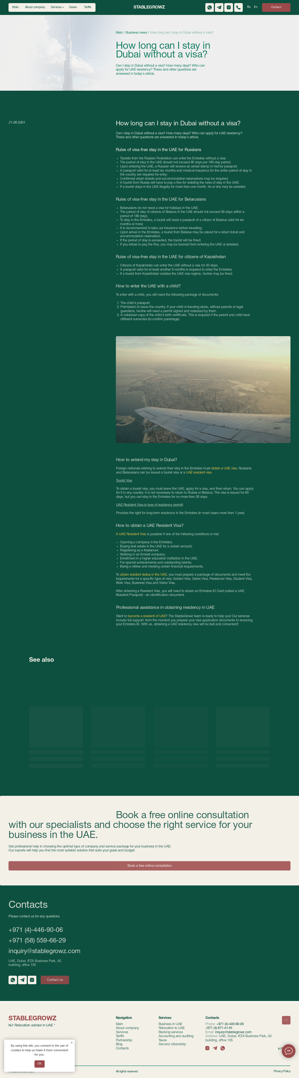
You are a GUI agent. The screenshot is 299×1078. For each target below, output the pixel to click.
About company (127, 1028)
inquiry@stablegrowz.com (44, 951)
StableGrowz (149, 7)
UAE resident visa (198, 472)
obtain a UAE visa (223, 468)
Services (122, 1032)
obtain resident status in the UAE (143, 574)
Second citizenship (172, 1044)
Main (119, 1024)
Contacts (122, 1048)
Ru (249, 7)
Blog (119, 1044)
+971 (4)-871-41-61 (219, 1028)
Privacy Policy (282, 1071)
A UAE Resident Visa (131, 534)
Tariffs (120, 1036)
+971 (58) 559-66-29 (37, 941)
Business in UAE (170, 1024)
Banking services (171, 1032)
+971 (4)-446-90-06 (36, 930)
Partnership (124, 1040)
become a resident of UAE (147, 616)
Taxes (163, 1040)
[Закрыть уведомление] (72, 1043)
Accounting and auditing (176, 1036)
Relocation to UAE (172, 1028)
